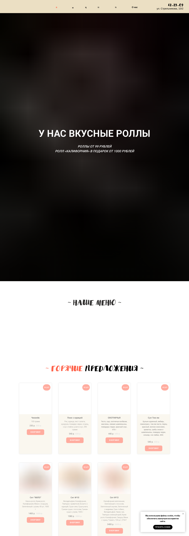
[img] (95, 328)
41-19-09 (175, 5)
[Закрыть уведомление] (183, 513)
